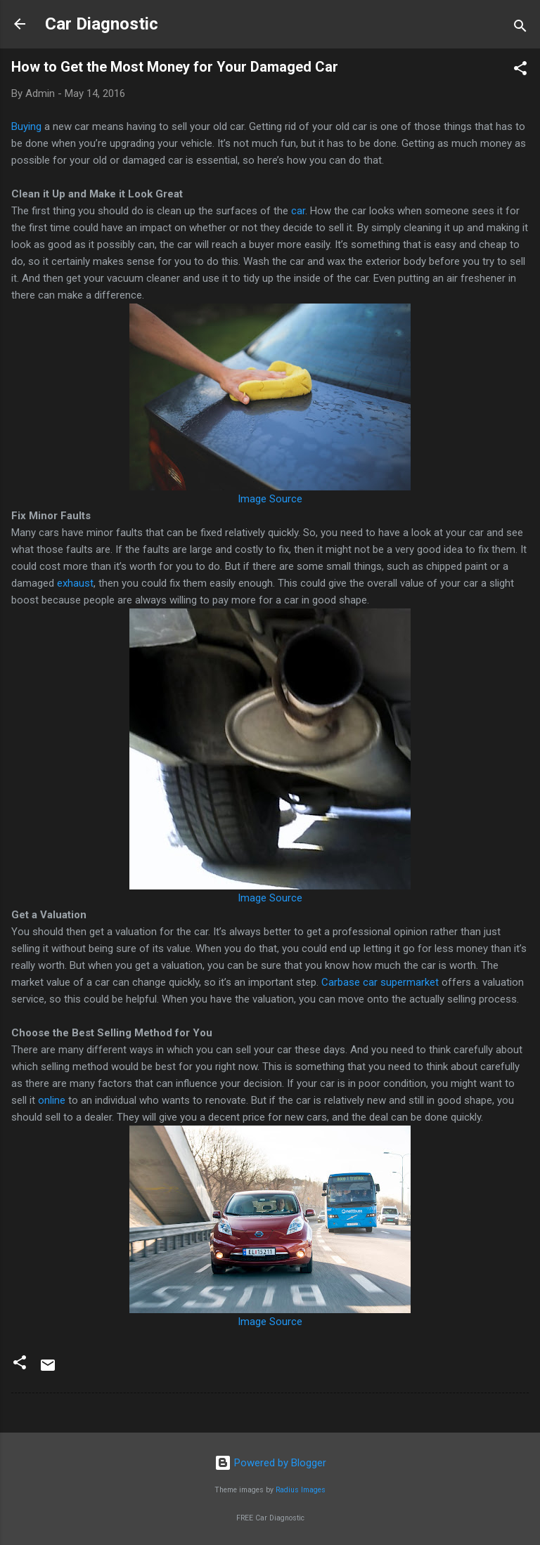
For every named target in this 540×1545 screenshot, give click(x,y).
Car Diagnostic (101, 24)
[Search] (520, 28)
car (298, 210)
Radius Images (301, 1489)
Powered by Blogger (270, 1462)
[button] (520, 71)
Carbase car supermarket (381, 982)
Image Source (270, 499)
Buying (26, 126)
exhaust (75, 583)
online (51, 1100)
